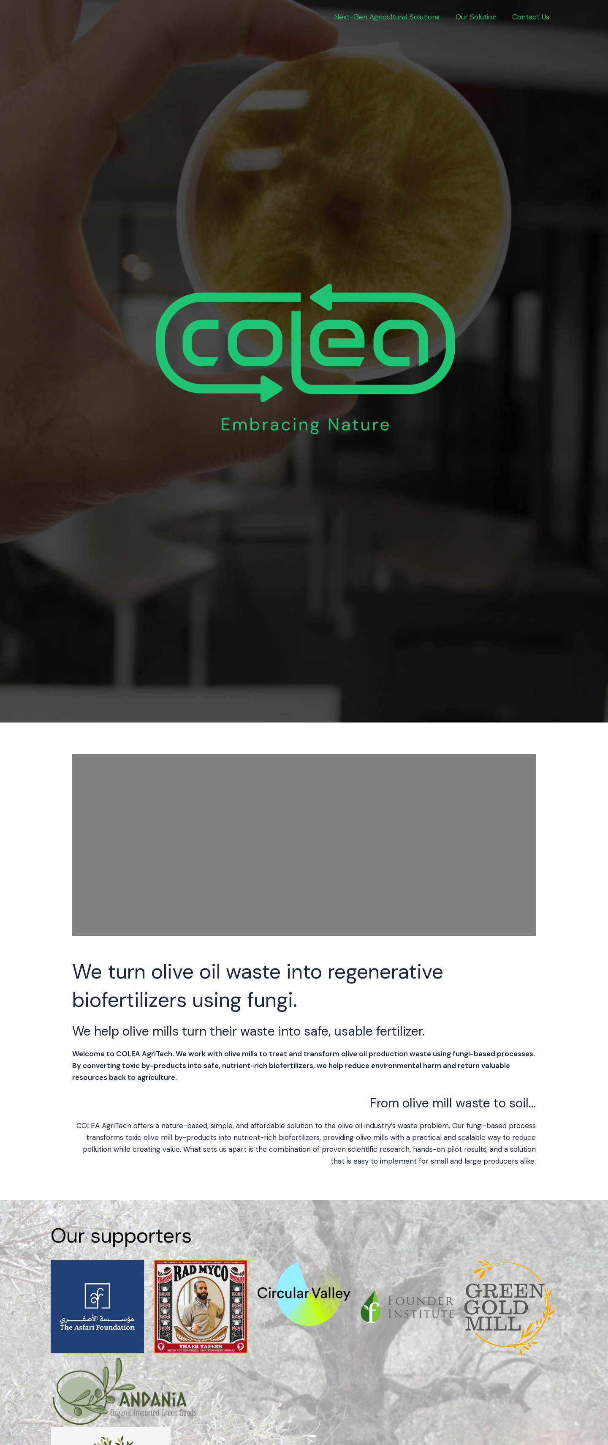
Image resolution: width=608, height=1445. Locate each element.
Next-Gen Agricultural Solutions (390, 17)
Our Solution (478, 17)
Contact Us (531, 17)
